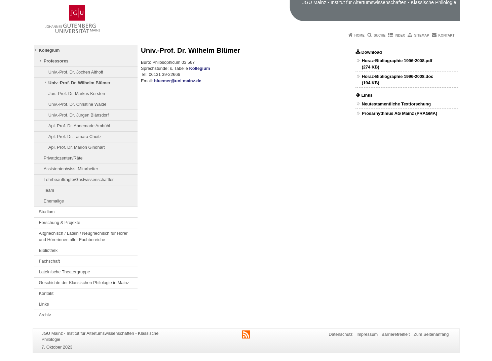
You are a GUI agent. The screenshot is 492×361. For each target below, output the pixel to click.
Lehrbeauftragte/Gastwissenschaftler (79, 179)
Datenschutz (340, 334)
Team (49, 190)
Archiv (45, 314)
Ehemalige (54, 201)
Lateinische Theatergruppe (64, 271)
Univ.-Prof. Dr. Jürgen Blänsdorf (78, 115)
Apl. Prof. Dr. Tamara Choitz (75, 136)
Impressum (367, 334)
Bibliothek (48, 250)
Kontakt (446, 35)
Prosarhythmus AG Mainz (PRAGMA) (399, 113)
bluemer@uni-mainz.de (177, 80)
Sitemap (421, 35)
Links (44, 304)
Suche (379, 35)
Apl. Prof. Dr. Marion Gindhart (76, 147)
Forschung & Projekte (59, 222)
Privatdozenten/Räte (63, 158)
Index (400, 35)
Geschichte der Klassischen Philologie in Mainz (84, 282)
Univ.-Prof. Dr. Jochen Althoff (75, 72)
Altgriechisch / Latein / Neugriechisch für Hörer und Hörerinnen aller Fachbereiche (83, 236)
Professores (56, 60)
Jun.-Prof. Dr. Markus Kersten (76, 93)
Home (359, 35)
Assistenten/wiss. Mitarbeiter (71, 168)
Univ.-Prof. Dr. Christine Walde (77, 104)
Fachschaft (49, 261)
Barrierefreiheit (396, 334)
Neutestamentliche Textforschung (396, 103)
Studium (47, 211)
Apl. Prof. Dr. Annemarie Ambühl (79, 125)
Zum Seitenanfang (431, 334)
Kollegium (49, 50)
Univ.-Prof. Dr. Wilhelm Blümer (79, 82)
